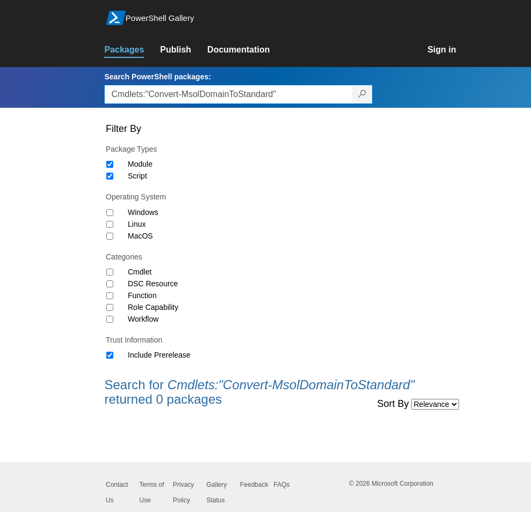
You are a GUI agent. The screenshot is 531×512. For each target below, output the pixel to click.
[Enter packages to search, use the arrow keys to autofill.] (228, 94)
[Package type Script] (109, 176)
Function (142, 295)
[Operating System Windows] (109, 212)
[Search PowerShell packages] (362, 94)
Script (137, 176)
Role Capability (153, 307)
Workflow (143, 319)
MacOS (140, 236)
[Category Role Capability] (109, 307)
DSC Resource (153, 283)
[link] (132, 50)
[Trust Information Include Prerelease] (109, 355)
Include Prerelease (159, 355)
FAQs (282, 484)
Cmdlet (139, 272)
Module (140, 164)
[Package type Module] (109, 164)
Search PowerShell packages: (157, 76)
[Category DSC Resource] (109, 283)
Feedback (254, 484)
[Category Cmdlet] (109, 272)
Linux (137, 224)
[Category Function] (109, 295)
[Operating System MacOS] (109, 236)
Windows (143, 212)
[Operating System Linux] (109, 224)
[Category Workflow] (109, 319)
